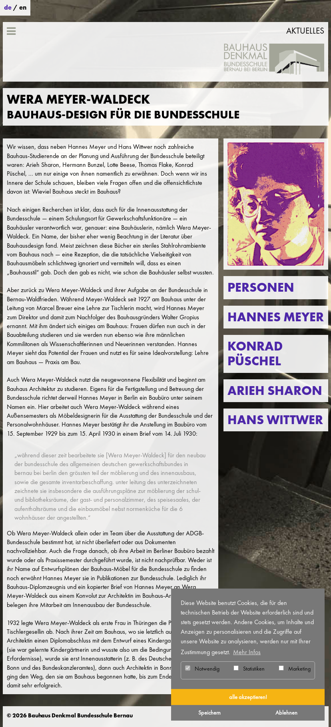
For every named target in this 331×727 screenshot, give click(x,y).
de (8, 7)
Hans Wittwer (275, 420)
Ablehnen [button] (286, 712)
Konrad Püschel (255, 353)
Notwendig (202, 668)
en (22, 7)
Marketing (295, 668)
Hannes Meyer (275, 317)
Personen (260, 287)
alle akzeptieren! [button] (248, 697)
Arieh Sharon (274, 391)
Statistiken (249, 668)
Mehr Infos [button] (247, 652)
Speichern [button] (209, 712)
